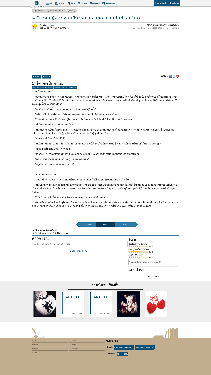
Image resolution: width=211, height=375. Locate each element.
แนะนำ (36, 76)
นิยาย (71, 3)
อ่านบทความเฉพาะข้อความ (65, 88)
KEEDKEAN (38, 6)
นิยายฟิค (35, 353)
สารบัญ (71, 11)
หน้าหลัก (60, 3)
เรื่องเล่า (95, 3)
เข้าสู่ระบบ (174, 3)
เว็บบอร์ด (72, 341)
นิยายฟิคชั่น (108, 3)
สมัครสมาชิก (161, 3)
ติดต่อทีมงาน (74, 349)
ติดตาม (46, 76)
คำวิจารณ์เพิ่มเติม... (79, 251)
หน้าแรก (39, 11)
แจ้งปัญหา (73, 345)
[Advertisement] (105, 52)
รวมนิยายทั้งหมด (55, 11)
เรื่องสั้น (82, 3)
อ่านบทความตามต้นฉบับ (42, 88)
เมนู (49, 3)
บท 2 (125, 224)
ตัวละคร (89, 224)
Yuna (50, 25)
